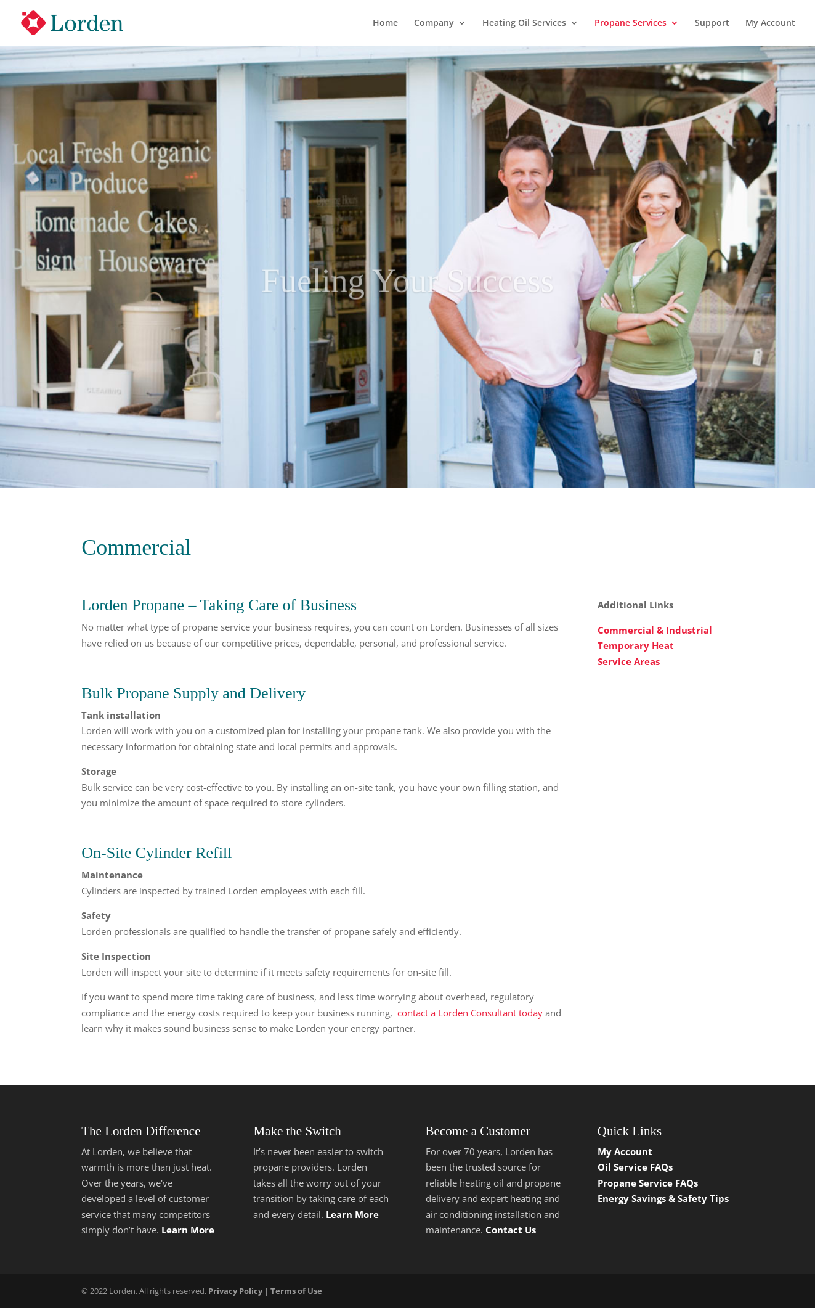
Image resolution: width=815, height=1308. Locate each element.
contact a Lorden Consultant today (470, 1013)
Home (385, 23)
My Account (770, 23)
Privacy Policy (235, 1290)
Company (434, 23)
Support (712, 23)
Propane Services (630, 23)
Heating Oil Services (524, 23)
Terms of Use (296, 1290)
